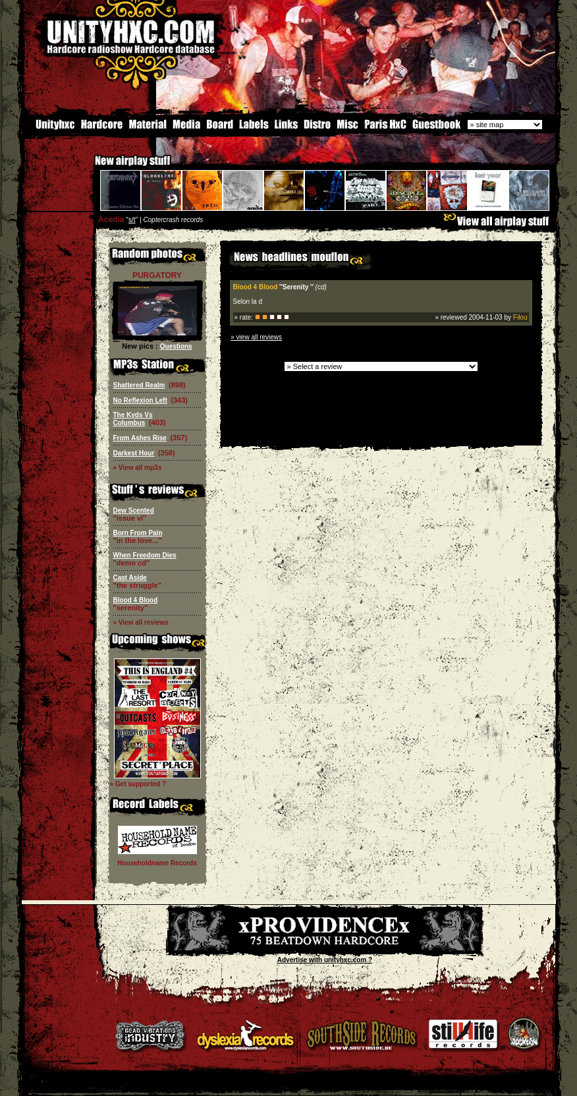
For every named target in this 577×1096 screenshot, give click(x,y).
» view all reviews (256, 335)
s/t (132, 218)
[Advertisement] (381, 435)
